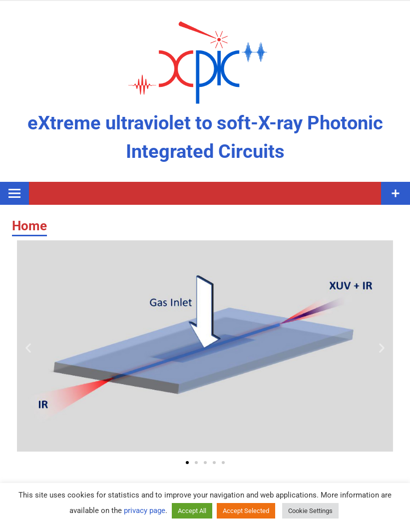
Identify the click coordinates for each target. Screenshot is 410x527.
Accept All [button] (192, 511)
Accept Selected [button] (246, 511)
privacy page (144, 510)
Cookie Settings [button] (310, 511)
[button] (28, 348)
